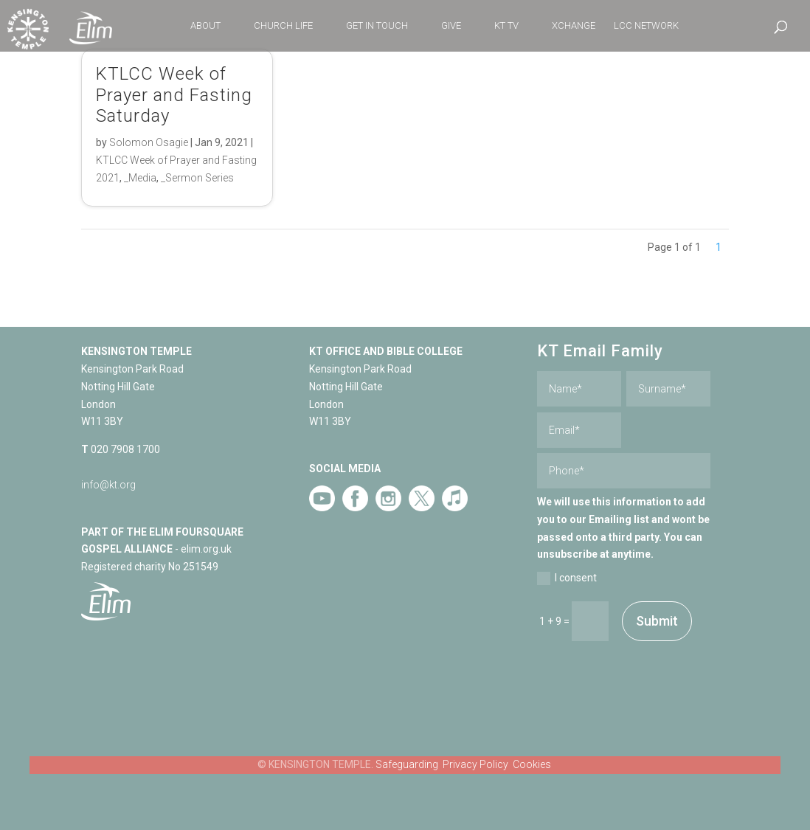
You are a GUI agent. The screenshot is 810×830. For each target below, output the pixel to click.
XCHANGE (573, 26)
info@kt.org (108, 485)
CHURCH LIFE (283, 26)
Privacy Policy (475, 764)
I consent (567, 578)
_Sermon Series (197, 178)
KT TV (506, 26)
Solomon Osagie (148, 142)
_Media (140, 178)
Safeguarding (406, 764)
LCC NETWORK (646, 26)
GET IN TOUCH (377, 26)
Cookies (532, 764)
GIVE (451, 26)
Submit (657, 621)
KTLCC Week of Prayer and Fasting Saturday (174, 95)
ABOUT (205, 26)
